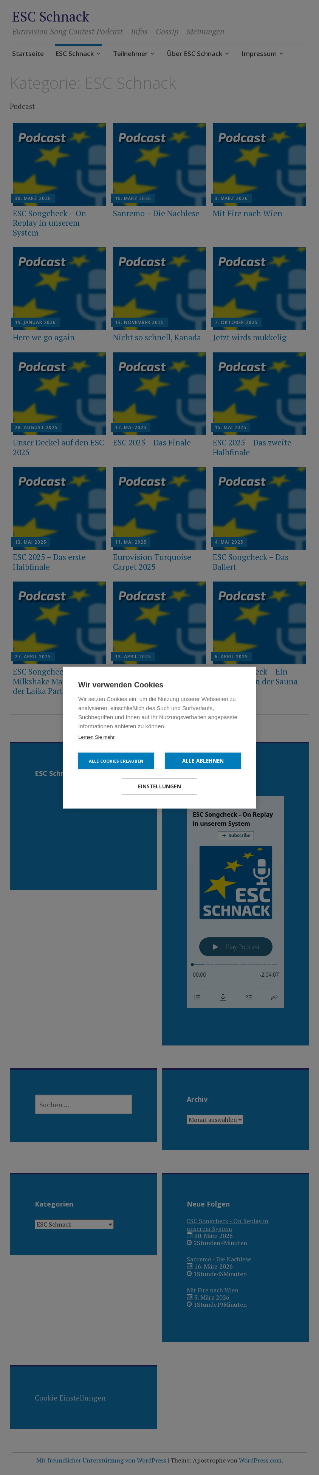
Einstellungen (159, 786)
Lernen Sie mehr (96, 737)
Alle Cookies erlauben (116, 760)
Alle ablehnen (203, 760)
